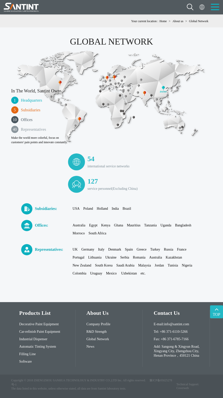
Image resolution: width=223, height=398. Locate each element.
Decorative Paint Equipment (39, 324)
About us (177, 21)
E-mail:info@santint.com (171, 324)
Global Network (199, 21)
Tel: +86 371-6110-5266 (171, 331)
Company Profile (98, 324)
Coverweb (182, 388)
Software (25, 361)
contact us (167, 313)
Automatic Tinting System (37, 346)
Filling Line (27, 354)
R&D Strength (96, 331)
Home (163, 21)
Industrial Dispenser (33, 339)
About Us (97, 313)
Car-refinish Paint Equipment (39, 331)
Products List (35, 313)
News (90, 346)
